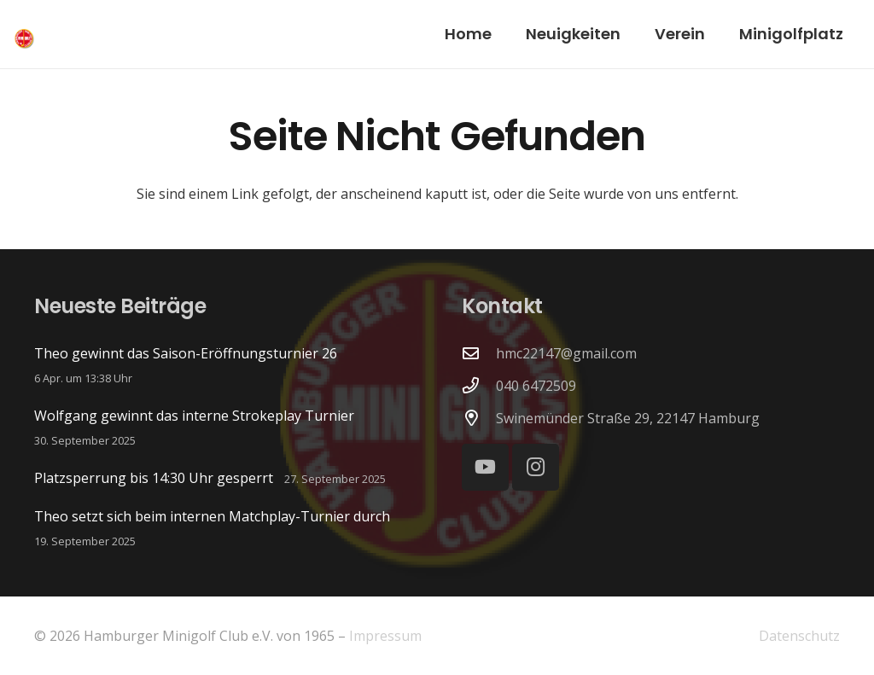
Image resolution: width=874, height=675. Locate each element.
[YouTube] (485, 467)
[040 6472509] (479, 385)
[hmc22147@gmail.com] (479, 353)
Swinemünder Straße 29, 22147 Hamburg (628, 418)
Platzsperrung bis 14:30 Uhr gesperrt (153, 477)
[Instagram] (535, 467)
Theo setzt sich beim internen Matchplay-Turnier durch (212, 516)
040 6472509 (536, 385)
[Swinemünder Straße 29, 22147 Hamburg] (479, 418)
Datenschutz (799, 635)
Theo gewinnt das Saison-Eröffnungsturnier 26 (185, 353)
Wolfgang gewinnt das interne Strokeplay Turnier (194, 415)
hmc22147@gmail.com (566, 353)
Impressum (385, 635)
